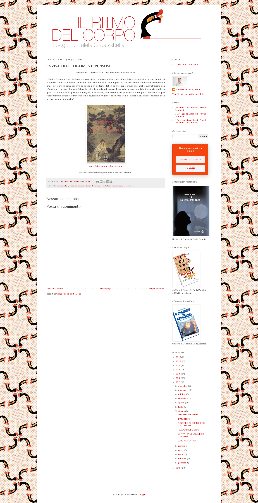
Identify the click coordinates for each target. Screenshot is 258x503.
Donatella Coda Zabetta (188, 89)
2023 (178, 357)
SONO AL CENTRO (187, 440)
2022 (178, 361)
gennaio (182, 462)
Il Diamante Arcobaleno (186, 64)
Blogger (142, 494)
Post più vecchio (156, 288)
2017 (178, 382)
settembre (183, 398)
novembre (183, 390)
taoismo (129, 186)
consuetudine (62, 186)
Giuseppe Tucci (84, 186)
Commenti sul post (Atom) (68, 294)
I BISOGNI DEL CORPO (188, 430)
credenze (73, 186)
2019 (178, 374)
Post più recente (55, 288)
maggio (181, 446)
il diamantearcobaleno (101, 186)
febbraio (182, 458)
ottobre (182, 394)
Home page (105, 288)
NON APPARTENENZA (188, 414)
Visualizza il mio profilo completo (188, 94)
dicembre (183, 386)
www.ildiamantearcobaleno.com (106, 166)
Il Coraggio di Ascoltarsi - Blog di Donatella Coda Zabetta (190, 121)
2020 (179, 369)
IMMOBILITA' (184, 419)
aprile (181, 450)
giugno (181, 411)
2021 (178, 365)
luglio (181, 407)
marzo (181, 454)
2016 (178, 468)
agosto (181, 402)
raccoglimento (118, 186)
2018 (178, 378)
